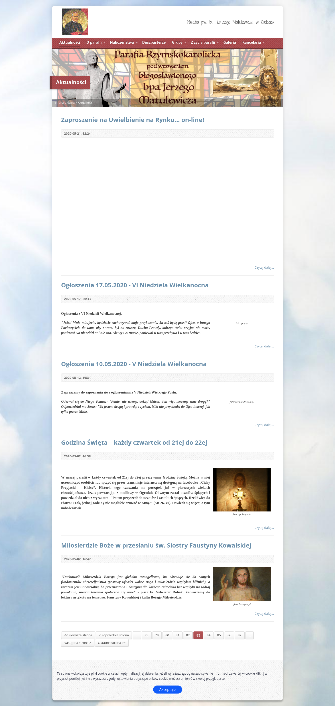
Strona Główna (65, 103)
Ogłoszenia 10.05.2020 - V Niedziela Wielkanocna (134, 364)
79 (157, 635)
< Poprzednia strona (114, 635)
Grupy (177, 42)
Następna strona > (77, 643)
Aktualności (69, 42)
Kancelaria (251, 42)
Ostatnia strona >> (112, 643)
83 (198, 635)
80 (167, 635)
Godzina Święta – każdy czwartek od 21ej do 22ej (134, 442)
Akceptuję (167, 689)
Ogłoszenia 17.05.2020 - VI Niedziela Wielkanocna (135, 285)
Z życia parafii (203, 42)
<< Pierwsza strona (78, 635)
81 (177, 635)
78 (146, 635)
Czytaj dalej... (264, 267)
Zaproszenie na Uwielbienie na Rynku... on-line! (132, 120)
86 (229, 635)
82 (188, 635)
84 (208, 635)
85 (219, 635)
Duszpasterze (154, 42)
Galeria (229, 42)
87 (239, 635)
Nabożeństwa (122, 42)
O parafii (94, 42)
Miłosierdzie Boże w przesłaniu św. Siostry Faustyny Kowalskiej (156, 545)
